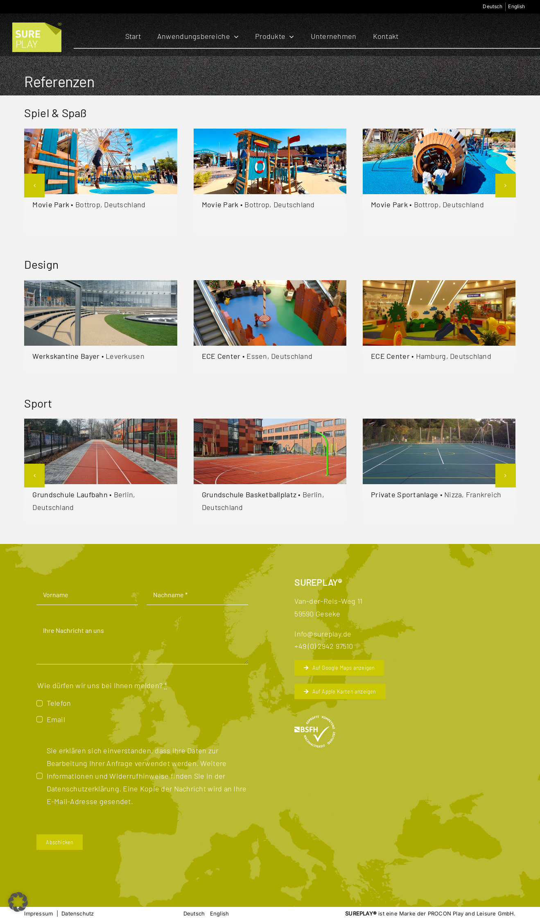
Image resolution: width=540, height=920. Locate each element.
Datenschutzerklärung (83, 788)
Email (56, 719)
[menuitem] (492, 6)
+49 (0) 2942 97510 (323, 645)
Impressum (38, 913)
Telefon (59, 702)
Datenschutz (77, 913)
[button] (34, 185)
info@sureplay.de (322, 633)
